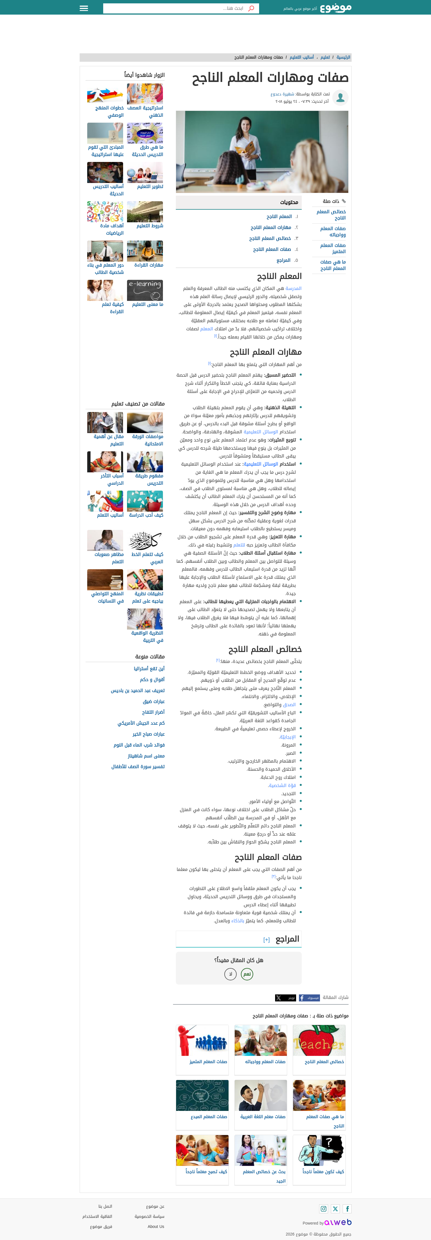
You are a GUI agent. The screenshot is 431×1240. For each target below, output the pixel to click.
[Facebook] (347, 1208)
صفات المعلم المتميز (333, 248)
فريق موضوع (101, 1226)
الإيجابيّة (288, 737)
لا (230, 974)
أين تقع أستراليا (149, 669)
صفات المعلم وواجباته (333, 231)
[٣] (274, 876)
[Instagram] (323, 1208)
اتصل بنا (105, 1206)
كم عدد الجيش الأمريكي (141, 723)
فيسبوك (313, 998)
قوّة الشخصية (282, 785)
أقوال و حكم (152, 680)
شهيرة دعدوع (282, 94)
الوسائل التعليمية (261, 431)
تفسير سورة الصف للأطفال (138, 767)
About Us (156, 1226)
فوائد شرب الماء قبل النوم (139, 745)
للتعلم (239, 545)
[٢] (218, 660)
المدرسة (293, 288)
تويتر (292, 998)
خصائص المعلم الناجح (331, 214)
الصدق (289, 704)
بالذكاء (237, 920)
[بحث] (251, 8)
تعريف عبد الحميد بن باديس (138, 691)
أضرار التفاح (153, 712)
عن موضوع (155, 1206)
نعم (247, 974)
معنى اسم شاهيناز (146, 756)
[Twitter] (335, 1208)
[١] (215, 336)
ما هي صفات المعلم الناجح (333, 265)
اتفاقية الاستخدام (97, 1216)
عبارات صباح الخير (149, 734)
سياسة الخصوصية (149, 1216)
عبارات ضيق (154, 702)
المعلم (206, 328)
